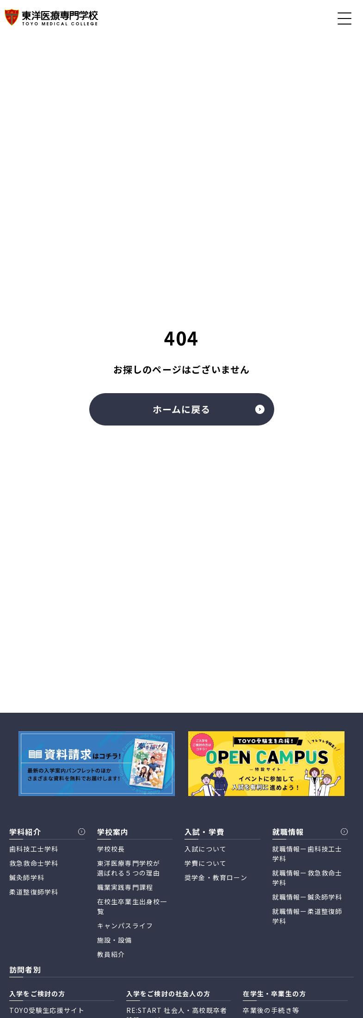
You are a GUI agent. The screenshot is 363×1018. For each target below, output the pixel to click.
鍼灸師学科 (26, 877)
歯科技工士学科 (33, 848)
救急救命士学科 (33, 863)
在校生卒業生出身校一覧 (132, 906)
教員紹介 (111, 954)
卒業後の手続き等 (271, 1010)
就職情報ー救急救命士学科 (307, 877)
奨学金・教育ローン (216, 877)
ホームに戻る (209, 409)
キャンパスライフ (125, 925)
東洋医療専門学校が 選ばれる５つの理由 (128, 867)
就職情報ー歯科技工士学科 (307, 853)
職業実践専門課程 (125, 887)
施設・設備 (114, 939)
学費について (206, 863)
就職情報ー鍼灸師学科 (307, 896)
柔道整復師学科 (33, 891)
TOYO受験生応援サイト (47, 1010)
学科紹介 (25, 831)
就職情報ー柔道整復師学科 (307, 916)
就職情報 (288, 831)
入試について (206, 848)
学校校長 (111, 848)
